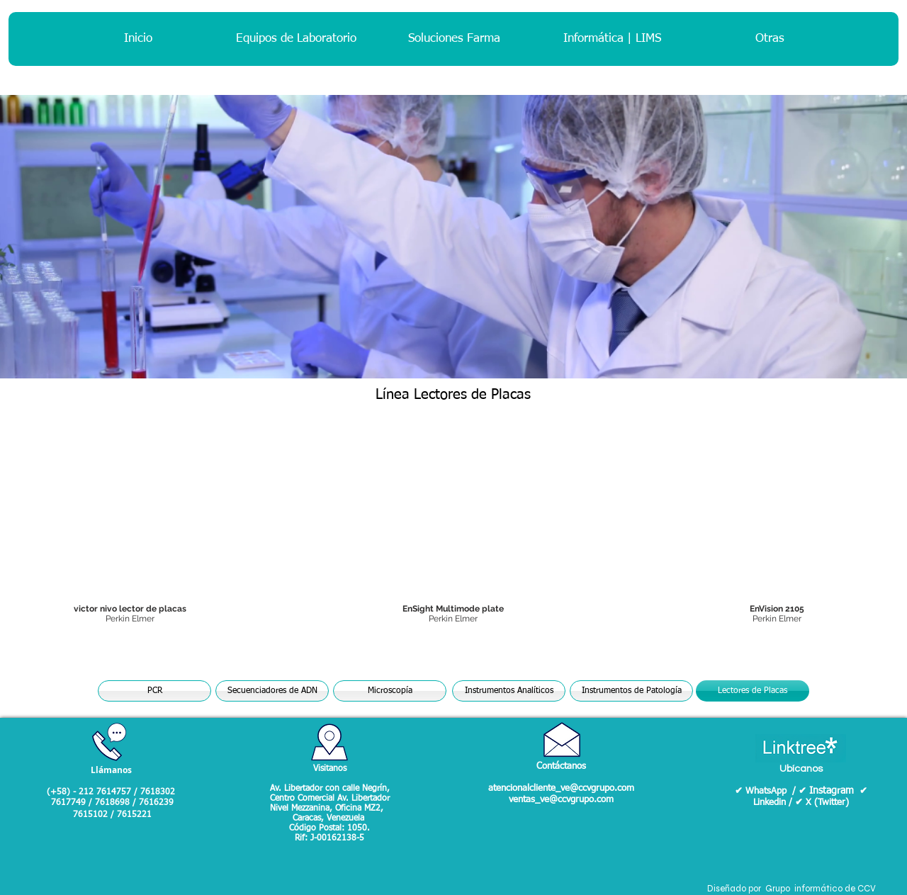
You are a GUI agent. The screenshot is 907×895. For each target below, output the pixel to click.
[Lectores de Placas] (752, 691)
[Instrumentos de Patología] (631, 691)
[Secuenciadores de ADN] (272, 691)
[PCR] (154, 691)
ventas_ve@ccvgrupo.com (561, 799)
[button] (453, 532)
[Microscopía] (389, 691)
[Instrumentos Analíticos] (508, 691)
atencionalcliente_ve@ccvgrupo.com (561, 788)
